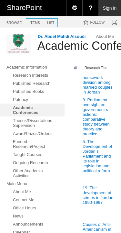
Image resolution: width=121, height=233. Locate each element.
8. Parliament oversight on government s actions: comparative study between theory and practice (96, 116)
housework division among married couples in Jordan (98, 84)
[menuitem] (74, 8)
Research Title (96, 68)
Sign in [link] (110, 8)
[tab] (14, 21)
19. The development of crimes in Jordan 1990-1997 (98, 195)
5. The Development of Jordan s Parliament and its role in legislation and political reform (97, 156)
